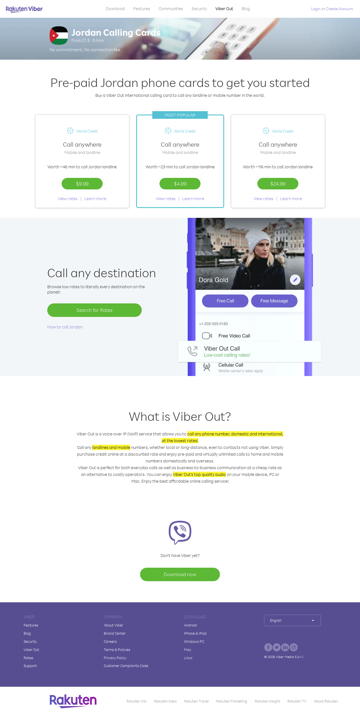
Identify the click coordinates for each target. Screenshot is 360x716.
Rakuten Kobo (165, 701)
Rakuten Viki (137, 701)
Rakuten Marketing (231, 701)
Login (316, 8)
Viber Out (224, 8)
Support (30, 665)
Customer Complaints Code (126, 665)
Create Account (339, 8)
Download (115, 8)
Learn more (95, 198)
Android (190, 625)
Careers (110, 641)
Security (199, 8)
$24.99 (277, 183)
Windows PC (194, 641)
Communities (171, 8)
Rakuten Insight (267, 701)
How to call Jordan (64, 327)
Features (141, 8)
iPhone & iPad (195, 633)
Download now (180, 574)
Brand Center (115, 633)
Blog (246, 8)
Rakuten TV (296, 701)
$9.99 (82, 183)
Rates (28, 657)
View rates (68, 198)
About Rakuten (326, 701)
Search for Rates (94, 310)
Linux (188, 657)
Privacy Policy (115, 657)
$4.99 (180, 183)
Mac (187, 649)
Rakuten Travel (196, 701)
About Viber (113, 625)
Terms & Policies (117, 649)
